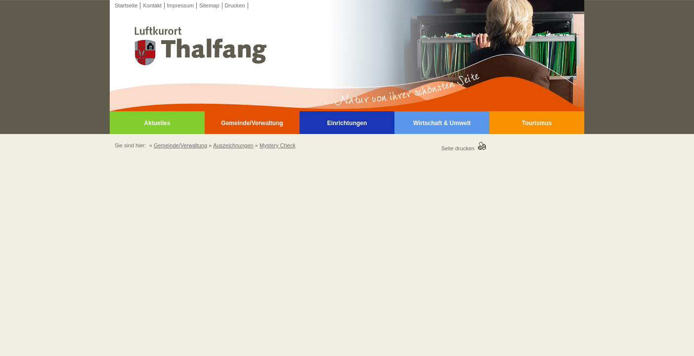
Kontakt (152, 5)
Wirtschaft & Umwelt (442, 123)
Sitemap (209, 5)
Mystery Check (278, 145)
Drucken (235, 5)
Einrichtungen (347, 123)
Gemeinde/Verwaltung (252, 123)
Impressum (180, 5)
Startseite (126, 5)
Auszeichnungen (233, 145)
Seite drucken (459, 148)
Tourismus (537, 123)
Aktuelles (157, 123)
